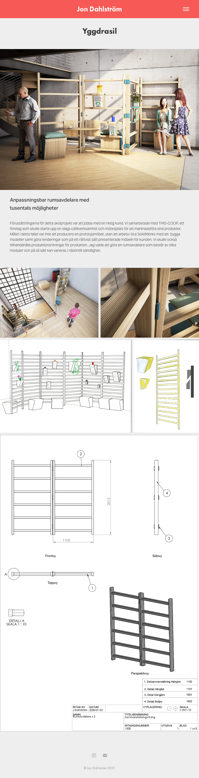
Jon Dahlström (99, 9)
